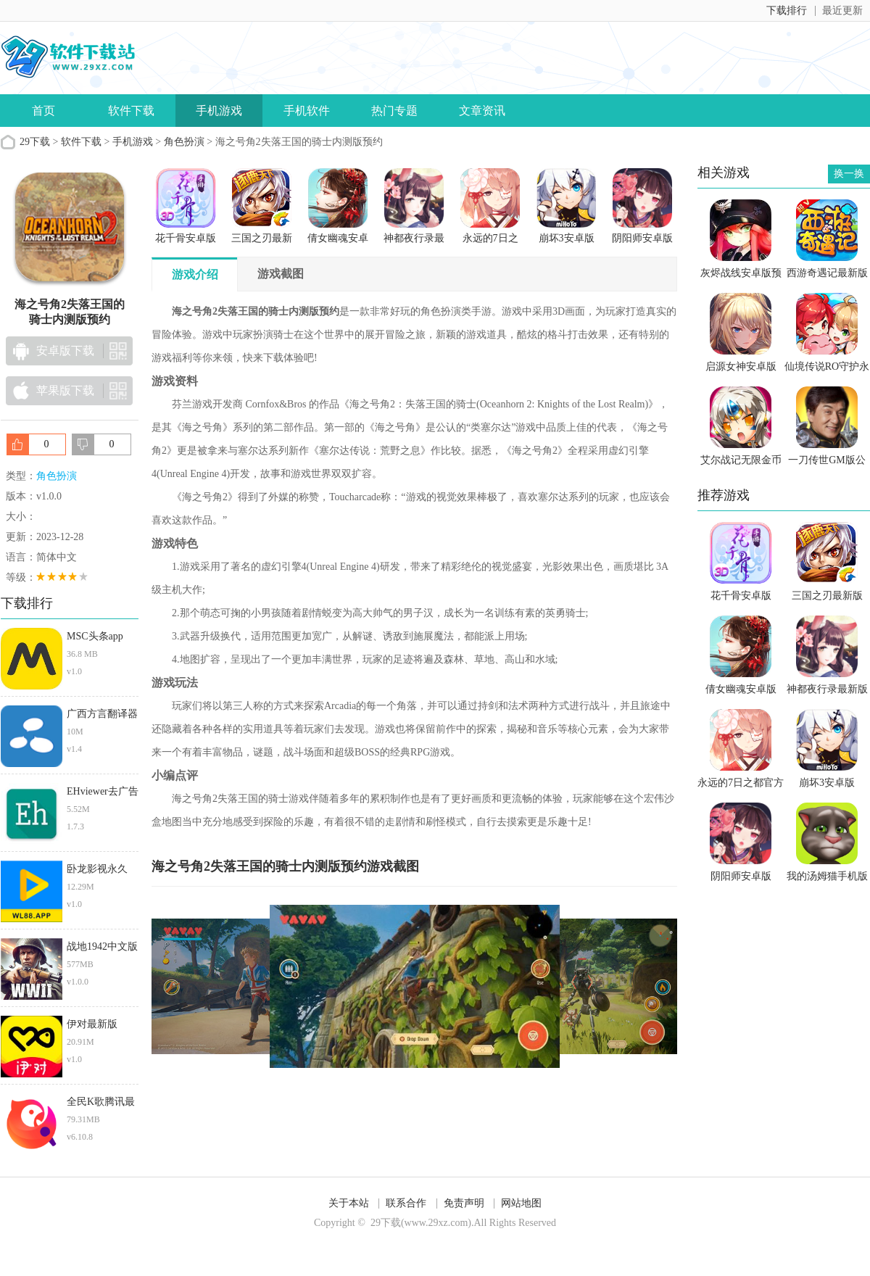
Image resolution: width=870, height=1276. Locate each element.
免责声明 (464, 1203)
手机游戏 (219, 110)
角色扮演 (184, 141)
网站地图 (521, 1203)
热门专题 (394, 110)
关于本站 (348, 1203)
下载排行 (786, 10)
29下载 (35, 141)
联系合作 (406, 1203)
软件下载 (131, 110)
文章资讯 (482, 110)
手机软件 (306, 110)
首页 (43, 110)
